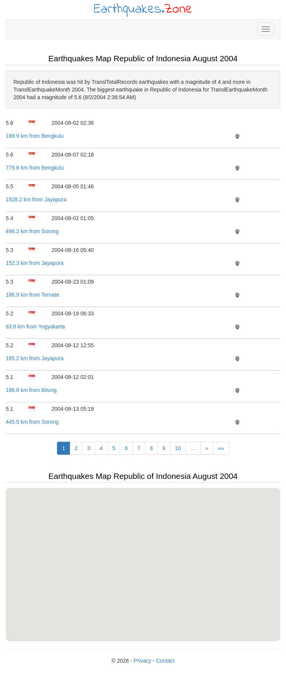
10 (178, 448)
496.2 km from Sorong (32, 231)
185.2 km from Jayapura (34, 358)
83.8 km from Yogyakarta (35, 326)
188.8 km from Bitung (31, 390)
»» (221, 448)
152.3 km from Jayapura (34, 263)
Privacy (142, 661)
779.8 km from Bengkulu (35, 168)
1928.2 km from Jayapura (36, 199)
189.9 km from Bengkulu (35, 136)
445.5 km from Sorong (32, 422)
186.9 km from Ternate (32, 295)
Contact (165, 661)
